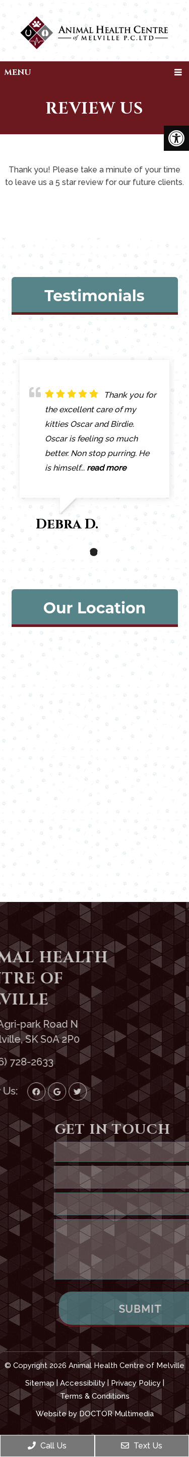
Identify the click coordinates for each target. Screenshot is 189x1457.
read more (106, 468)
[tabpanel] (94, 450)
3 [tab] (109, 552)
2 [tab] (94, 552)
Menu (17, 72)
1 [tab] (79, 552)
